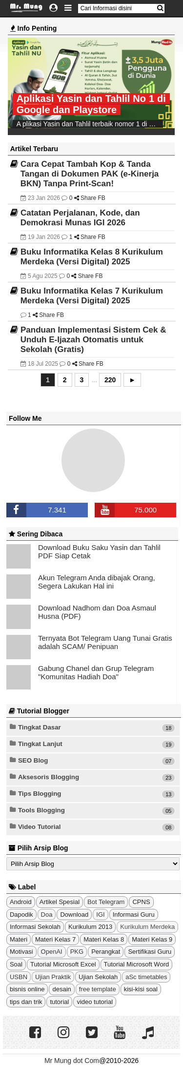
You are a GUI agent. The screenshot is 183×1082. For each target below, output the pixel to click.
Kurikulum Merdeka (147, 926)
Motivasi (21, 951)
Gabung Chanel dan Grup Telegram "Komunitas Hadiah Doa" (96, 672)
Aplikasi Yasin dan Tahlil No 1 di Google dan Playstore (91, 104)
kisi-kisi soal (141, 989)
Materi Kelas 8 (103, 939)
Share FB (92, 198)
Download (74, 914)
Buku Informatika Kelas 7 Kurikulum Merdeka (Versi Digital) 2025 (91, 295)
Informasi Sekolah (35, 926)
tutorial (59, 1001)
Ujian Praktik (53, 977)
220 (110, 380)
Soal (16, 964)
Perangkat (105, 951)
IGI (100, 914)
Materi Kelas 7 (55, 939)
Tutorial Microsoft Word (136, 964)
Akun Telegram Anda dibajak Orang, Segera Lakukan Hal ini (96, 581)
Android (21, 901)
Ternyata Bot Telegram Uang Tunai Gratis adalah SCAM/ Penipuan (105, 642)
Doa (47, 914)
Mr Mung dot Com (71, 1060)
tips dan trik (26, 1001)
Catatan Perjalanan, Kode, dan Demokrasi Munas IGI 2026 (80, 217)
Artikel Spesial (60, 901)
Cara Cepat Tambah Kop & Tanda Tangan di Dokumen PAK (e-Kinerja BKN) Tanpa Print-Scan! (89, 173)
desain (61, 989)
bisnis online (27, 989)
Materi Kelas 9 (152, 939)
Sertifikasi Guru (149, 951)
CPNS (141, 901)
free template (97, 989)
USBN (18, 977)
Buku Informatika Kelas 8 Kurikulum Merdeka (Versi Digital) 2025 (91, 256)
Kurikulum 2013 (90, 926)
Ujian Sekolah (98, 977)
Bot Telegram (105, 901)
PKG (76, 951)
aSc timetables (146, 977)
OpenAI (51, 951)
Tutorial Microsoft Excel (63, 964)
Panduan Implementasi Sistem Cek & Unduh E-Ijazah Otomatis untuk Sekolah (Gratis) (93, 339)
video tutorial (95, 1001)
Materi (18, 939)
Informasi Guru (134, 914)
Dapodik (21, 914)
